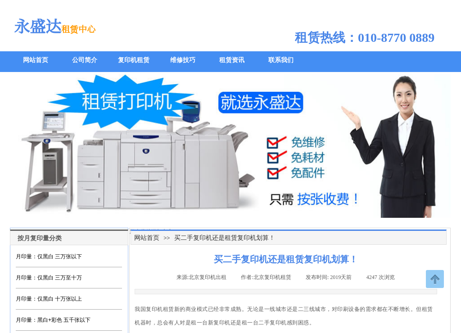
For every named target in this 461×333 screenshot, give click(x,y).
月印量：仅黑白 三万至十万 (49, 277)
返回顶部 (435, 279)
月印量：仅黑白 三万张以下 (49, 256)
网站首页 (146, 237)
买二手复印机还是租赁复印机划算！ (224, 237)
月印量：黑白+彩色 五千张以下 (53, 320)
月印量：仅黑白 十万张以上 (49, 299)
